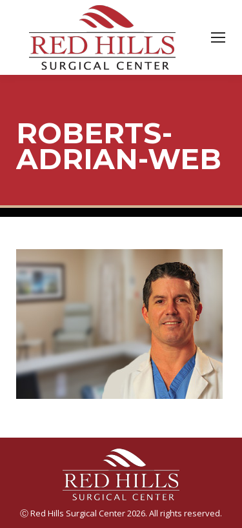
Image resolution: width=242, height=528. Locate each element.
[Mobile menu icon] (218, 37)
